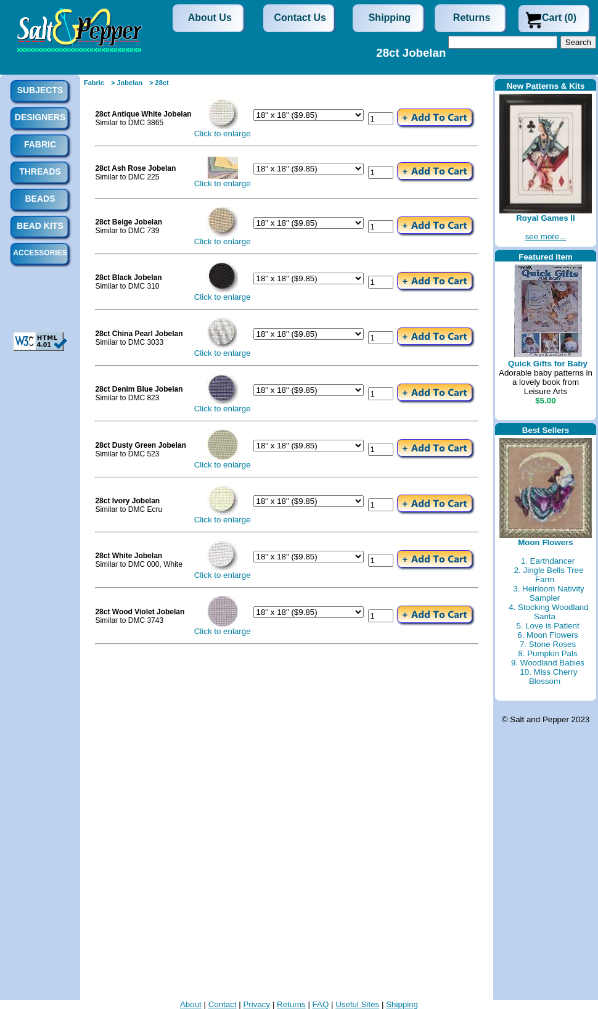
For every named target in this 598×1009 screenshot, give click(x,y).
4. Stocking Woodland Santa (548, 612)
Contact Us (300, 17)
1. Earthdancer (548, 561)
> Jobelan (126, 82)
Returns (471, 17)
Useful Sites (357, 1004)
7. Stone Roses (548, 644)
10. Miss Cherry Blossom (548, 676)
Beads (40, 199)
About (191, 1004)
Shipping (390, 17)
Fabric (94, 82)
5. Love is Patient (547, 625)
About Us (210, 17)
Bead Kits (40, 226)
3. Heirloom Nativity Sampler (548, 593)
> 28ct (159, 82)
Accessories (40, 253)
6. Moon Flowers (547, 635)
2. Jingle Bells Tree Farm (549, 575)
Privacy (256, 1004)
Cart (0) (559, 17)
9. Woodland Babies (547, 662)
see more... (546, 236)
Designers (40, 117)
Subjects (40, 90)
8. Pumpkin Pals (547, 653)
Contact (222, 1004)
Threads (40, 171)
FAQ (321, 1004)
